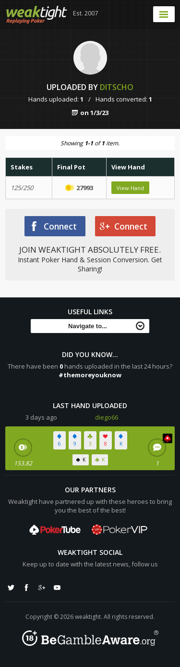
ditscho (116, 87)
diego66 (106, 417)
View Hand (130, 188)
